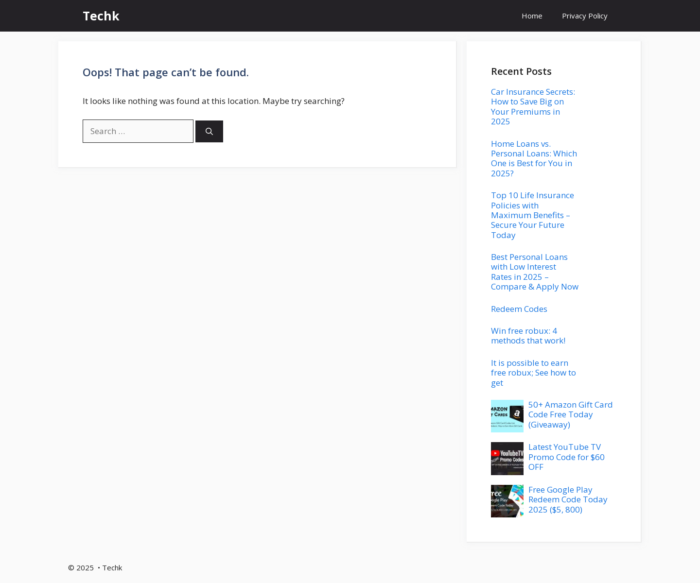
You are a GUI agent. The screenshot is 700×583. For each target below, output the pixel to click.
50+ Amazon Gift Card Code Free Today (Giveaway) (570, 414)
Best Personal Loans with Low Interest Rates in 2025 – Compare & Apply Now (534, 271)
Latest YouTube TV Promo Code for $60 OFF (566, 456)
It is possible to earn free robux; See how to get (533, 372)
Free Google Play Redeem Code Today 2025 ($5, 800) (568, 499)
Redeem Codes (519, 308)
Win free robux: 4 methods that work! (528, 335)
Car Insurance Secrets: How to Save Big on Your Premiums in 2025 (533, 106)
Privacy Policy (585, 15)
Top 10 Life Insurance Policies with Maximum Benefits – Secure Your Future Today (532, 214)
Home (532, 15)
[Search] (209, 131)
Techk (101, 15)
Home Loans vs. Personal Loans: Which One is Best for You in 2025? (534, 158)
